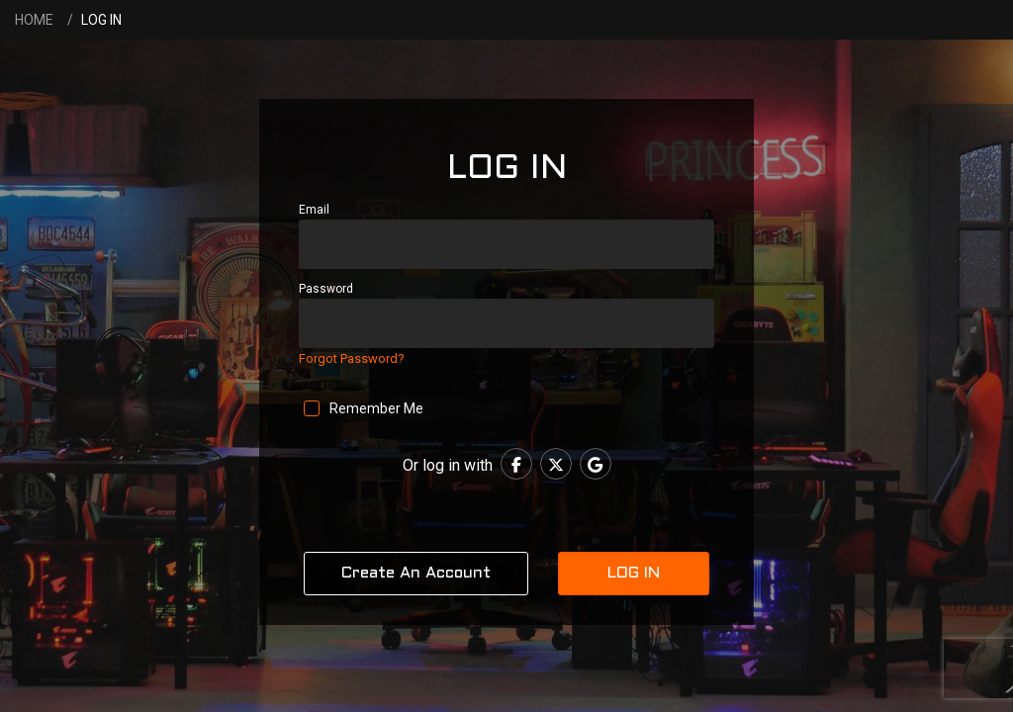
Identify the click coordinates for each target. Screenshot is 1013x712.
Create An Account (416, 573)
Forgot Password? (352, 358)
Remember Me (377, 408)
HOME (34, 20)
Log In (633, 573)
